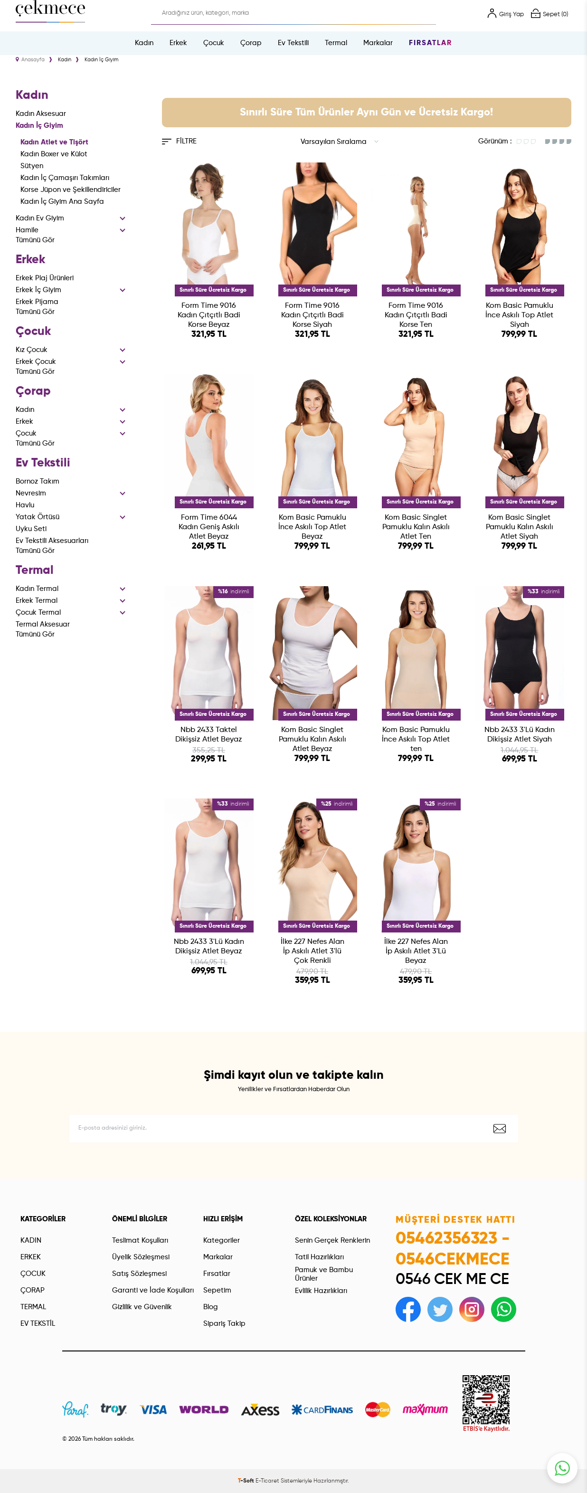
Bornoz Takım (37, 481)
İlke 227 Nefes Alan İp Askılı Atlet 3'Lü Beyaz (416, 951)
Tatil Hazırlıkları (319, 1257)
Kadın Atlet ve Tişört (54, 142)
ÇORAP (32, 1290)
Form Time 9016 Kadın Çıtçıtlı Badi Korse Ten (416, 315)
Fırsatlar (430, 43)
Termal (336, 43)
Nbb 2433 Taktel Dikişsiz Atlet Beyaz (208, 734)
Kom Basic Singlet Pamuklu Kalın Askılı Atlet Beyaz (312, 739)
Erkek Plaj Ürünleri (45, 278)
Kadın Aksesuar (41, 113)
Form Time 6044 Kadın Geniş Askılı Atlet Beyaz (209, 527)
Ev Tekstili (293, 43)
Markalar (378, 43)
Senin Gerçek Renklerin (332, 1240)
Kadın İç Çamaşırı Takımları (64, 177)
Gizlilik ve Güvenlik (142, 1307)
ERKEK (30, 1257)
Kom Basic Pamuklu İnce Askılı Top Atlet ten (416, 739)
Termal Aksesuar (43, 624)
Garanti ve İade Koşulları (153, 1290)
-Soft (247, 1481)
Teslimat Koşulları (140, 1240)
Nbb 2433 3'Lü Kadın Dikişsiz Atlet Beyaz (209, 946)
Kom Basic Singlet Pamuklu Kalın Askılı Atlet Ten (416, 527)
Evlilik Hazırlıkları (321, 1290)
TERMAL (33, 1307)
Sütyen (31, 166)
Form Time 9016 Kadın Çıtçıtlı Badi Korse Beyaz (209, 315)
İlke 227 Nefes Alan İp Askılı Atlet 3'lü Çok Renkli (312, 951)
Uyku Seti (31, 529)
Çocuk (213, 43)
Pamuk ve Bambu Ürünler (324, 1274)
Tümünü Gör (35, 240)
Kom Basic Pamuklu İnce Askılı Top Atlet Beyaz (312, 527)
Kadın (144, 43)
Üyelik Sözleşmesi (141, 1257)
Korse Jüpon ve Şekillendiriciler (70, 189)
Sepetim (217, 1290)
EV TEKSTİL (37, 1323)
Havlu (25, 505)
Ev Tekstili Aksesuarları (52, 540)
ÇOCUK (33, 1273)
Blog (210, 1307)
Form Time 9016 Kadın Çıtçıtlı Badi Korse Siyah (312, 315)
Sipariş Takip (224, 1323)
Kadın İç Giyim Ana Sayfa (62, 201)
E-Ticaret (267, 1481)
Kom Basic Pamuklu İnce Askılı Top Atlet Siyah (519, 315)
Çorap (251, 43)
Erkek (178, 43)
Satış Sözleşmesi (139, 1273)
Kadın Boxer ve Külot (53, 154)
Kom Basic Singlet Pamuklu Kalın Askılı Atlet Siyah (519, 527)
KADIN (30, 1240)
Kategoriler (221, 1240)
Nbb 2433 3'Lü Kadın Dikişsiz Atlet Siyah (519, 734)
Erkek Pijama (37, 301)
